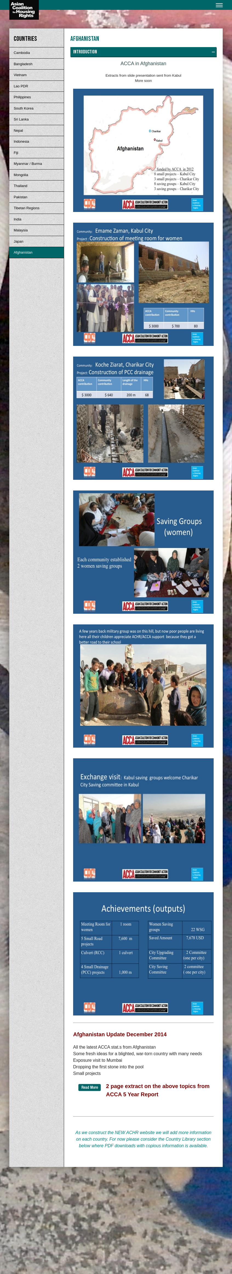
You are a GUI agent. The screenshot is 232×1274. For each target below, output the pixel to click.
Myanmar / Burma (28, 164)
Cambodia (22, 53)
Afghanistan (23, 252)
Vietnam (20, 75)
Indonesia (21, 141)
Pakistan (20, 197)
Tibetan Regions (26, 208)
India (17, 219)
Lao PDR (21, 86)
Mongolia (21, 175)
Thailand (20, 186)
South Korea (23, 108)
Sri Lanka (21, 119)
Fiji (16, 153)
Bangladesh (23, 64)
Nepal (18, 130)
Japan (18, 241)
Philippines (22, 97)
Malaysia (21, 230)
